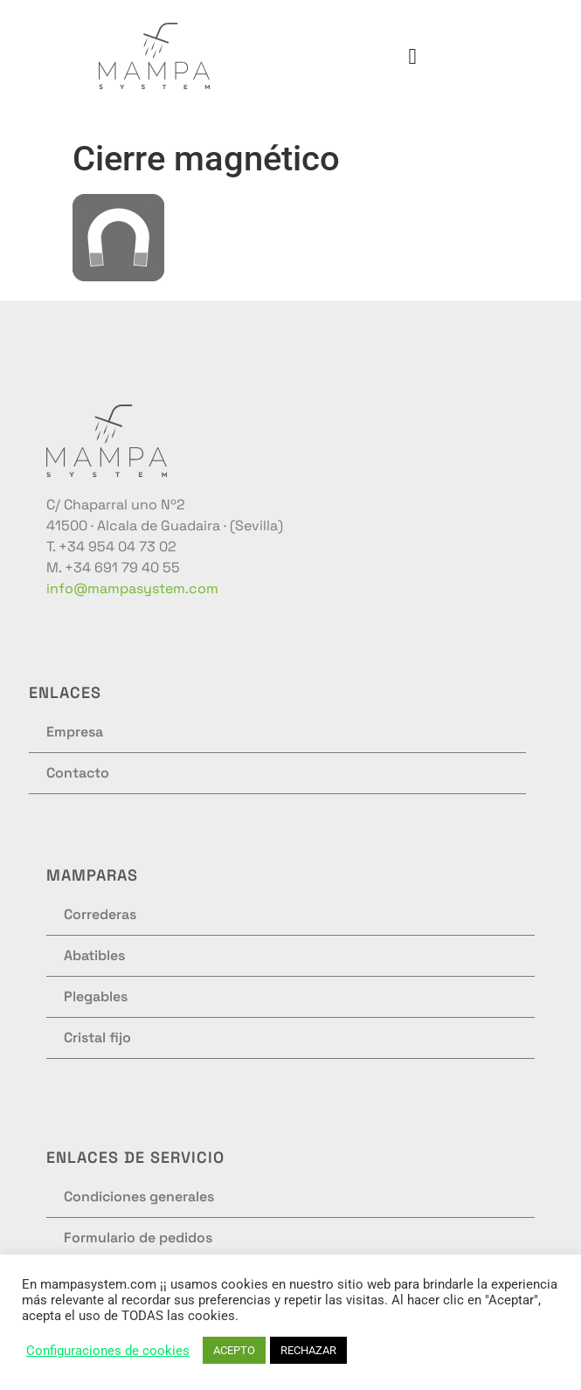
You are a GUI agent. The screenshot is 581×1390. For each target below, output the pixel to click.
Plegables (96, 996)
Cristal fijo (97, 1037)
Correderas (100, 914)
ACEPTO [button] (234, 1350)
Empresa (74, 732)
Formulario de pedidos (138, 1237)
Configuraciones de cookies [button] (108, 1351)
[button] (412, 56)
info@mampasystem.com (132, 588)
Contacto (77, 773)
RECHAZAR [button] (308, 1350)
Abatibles (94, 955)
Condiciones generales (139, 1196)
